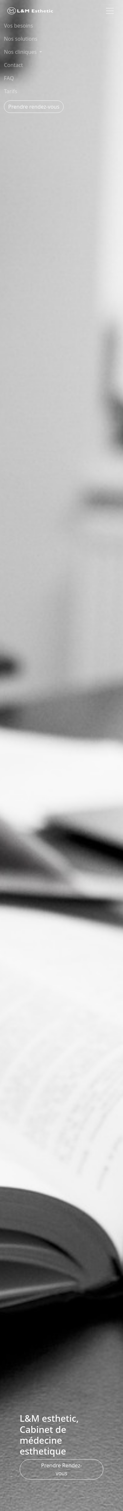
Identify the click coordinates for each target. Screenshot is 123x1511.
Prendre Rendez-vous (61, 1469)
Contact (13, 65)
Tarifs (10, 91)
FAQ (9, 78)
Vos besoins (18, 25)
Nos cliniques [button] (21, 51)
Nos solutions (20, 38)
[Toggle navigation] (110, 10)
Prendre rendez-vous (33, 106)
